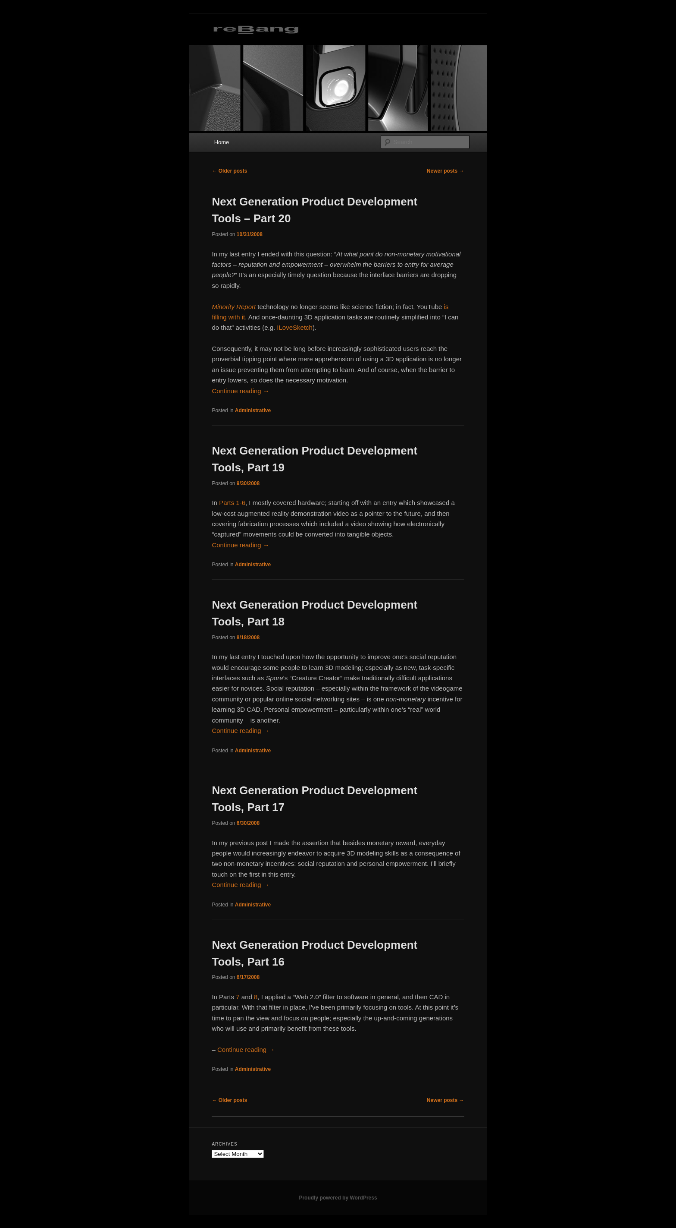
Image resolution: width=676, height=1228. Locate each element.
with (234, 317)
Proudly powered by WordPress (338, 1198)
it (243, 317)
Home (221, 142)
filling (219, 317)
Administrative (253, 410)
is (446, 306)
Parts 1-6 (232, 502)
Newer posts (445, 171)
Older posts (229, 171)
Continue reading (240, 391)
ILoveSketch (295, 327)
